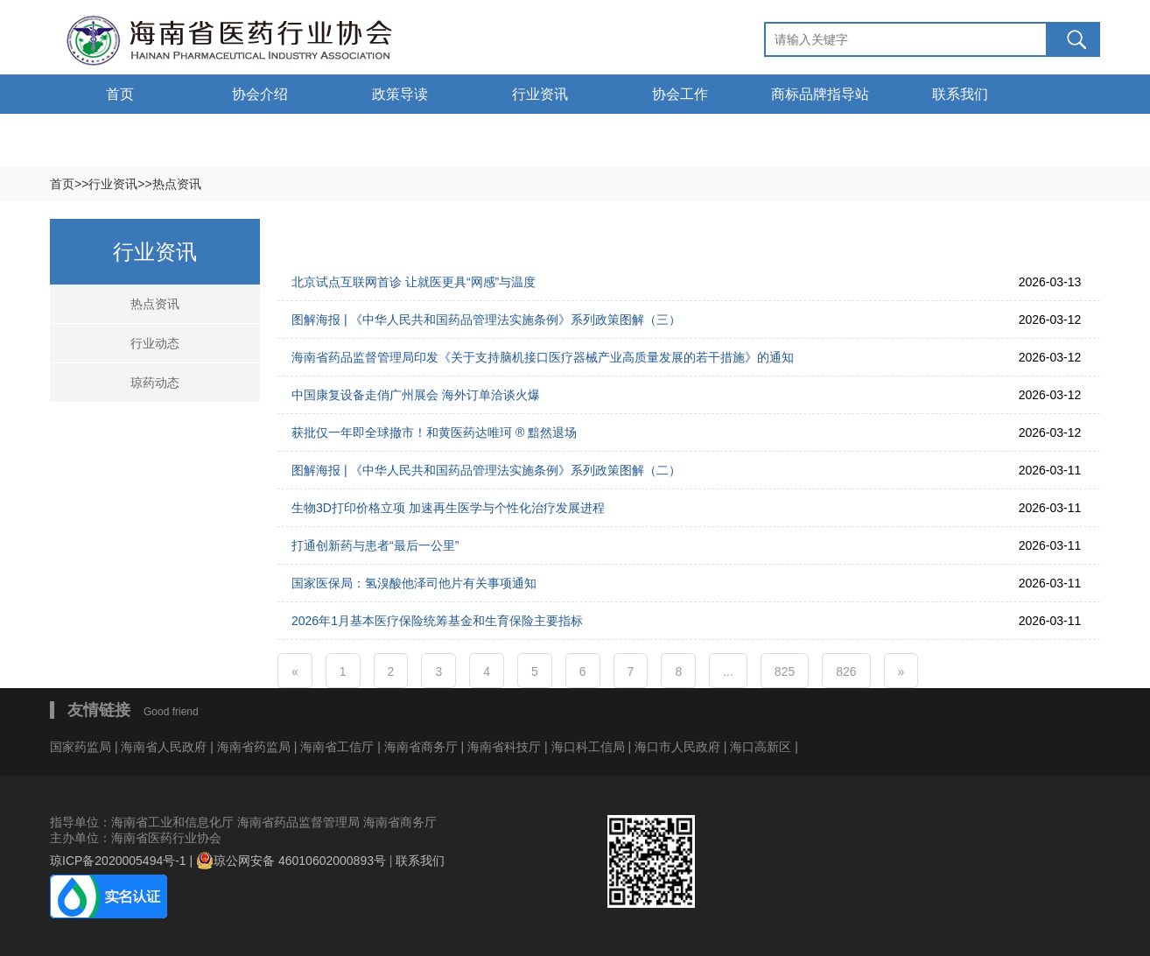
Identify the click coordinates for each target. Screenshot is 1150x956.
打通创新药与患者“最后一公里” (375, 545)
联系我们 (960, 94)
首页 (120, 94)
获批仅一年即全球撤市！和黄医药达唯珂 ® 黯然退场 (434, 432)
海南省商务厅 (422, 747)
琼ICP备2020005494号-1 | (123, 861)
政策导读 (400, 94)
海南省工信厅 (338, 747)
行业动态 (154, 343)
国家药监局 (82, 747)
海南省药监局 (255, 747)
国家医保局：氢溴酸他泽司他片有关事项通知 (413, 583)
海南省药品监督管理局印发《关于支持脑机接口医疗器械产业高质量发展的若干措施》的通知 (542, 357)
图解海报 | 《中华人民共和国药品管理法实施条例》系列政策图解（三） (486, 320)
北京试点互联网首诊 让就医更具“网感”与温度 (413, 282)
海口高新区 (762, 747)
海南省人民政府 (164, 747)
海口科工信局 (588, 747)
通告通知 (120, 133)
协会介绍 (260, 94)
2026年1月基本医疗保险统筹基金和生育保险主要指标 (437, 621)
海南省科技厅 (505, 747)
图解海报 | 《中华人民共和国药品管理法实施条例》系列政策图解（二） (486, 470)
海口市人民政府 (679, 747)
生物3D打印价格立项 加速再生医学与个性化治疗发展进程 (448, 508)
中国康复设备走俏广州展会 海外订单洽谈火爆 (415, 395)
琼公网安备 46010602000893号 (291, 860)
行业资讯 (540, 94)
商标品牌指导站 (820, 94)
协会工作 (680, 94)
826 (846, 671)
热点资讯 (154, 304)
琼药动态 (154, 383)
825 (785, 671)
